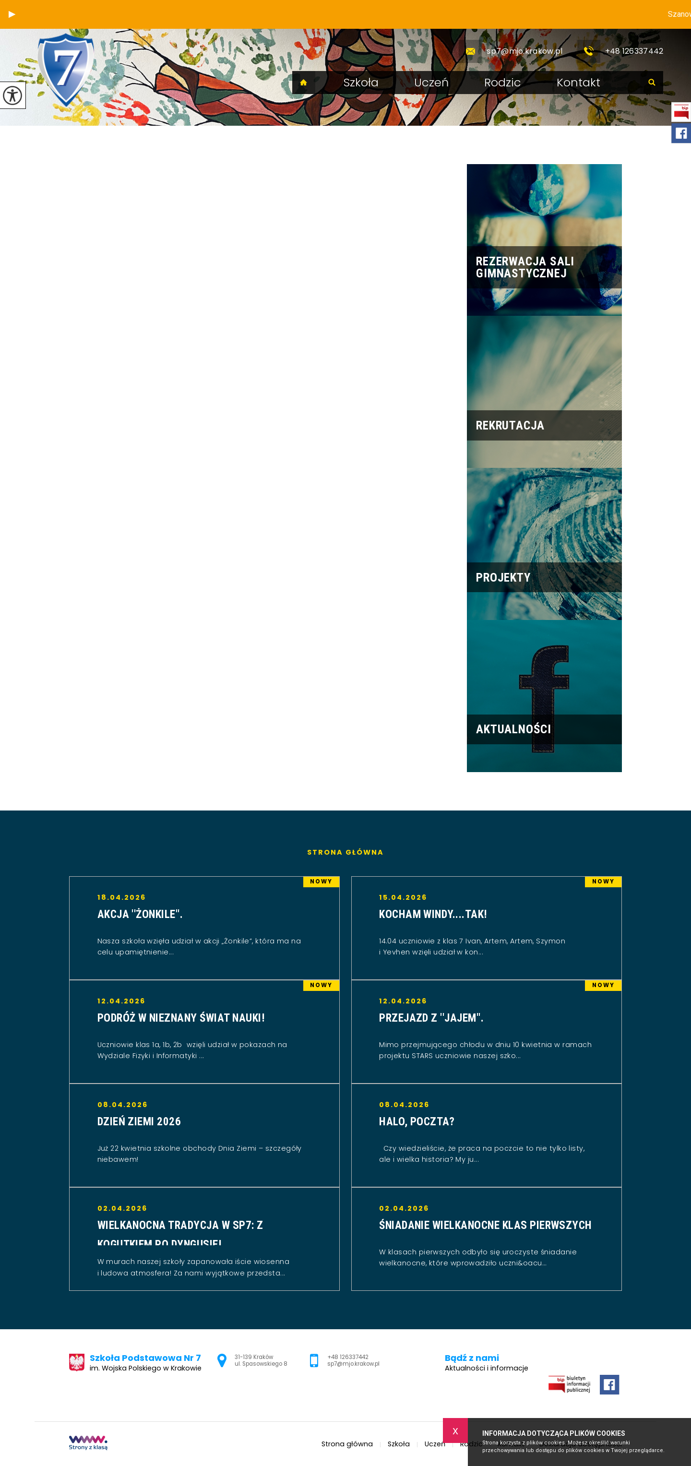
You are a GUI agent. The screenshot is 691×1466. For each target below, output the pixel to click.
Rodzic (502, 82)
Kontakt (578, 82)
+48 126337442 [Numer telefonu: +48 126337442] (348, 1357)
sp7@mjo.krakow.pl (510, 51)
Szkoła (361, 82)
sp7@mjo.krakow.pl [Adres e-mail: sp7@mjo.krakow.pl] (353, 1364)
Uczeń (431, 82)
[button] (12, 14)
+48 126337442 (620, 51)
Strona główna (303, 82)
